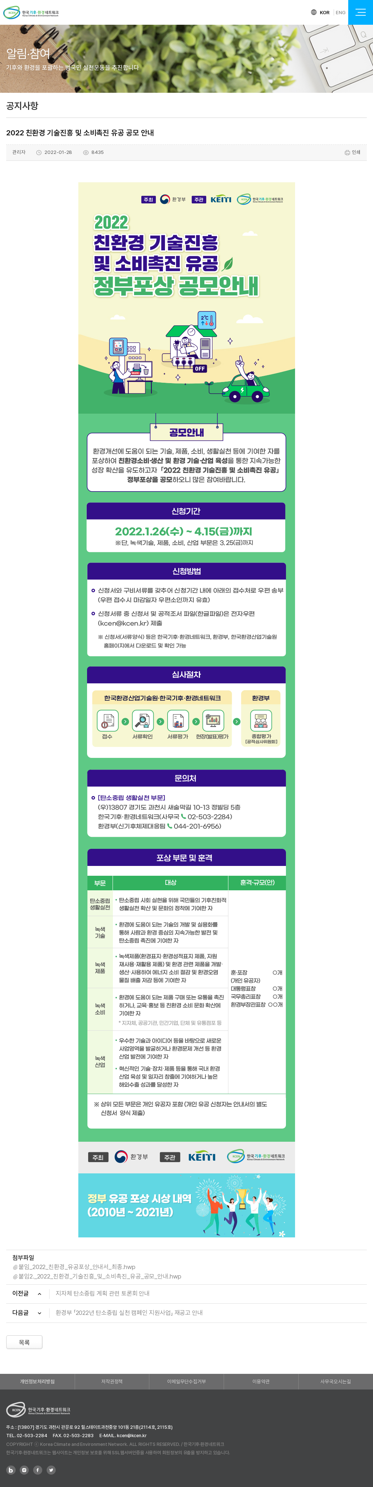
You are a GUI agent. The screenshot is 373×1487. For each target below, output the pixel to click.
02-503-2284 (32, 1435)
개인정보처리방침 (37, 1381)
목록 (24, 1342)
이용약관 (261, 1381)
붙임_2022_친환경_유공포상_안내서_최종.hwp (77, 1267)
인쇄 (352, 152)
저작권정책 (112, 1381)
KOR (325, 12)
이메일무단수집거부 (186, 1381)
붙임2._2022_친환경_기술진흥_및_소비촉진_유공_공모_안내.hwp (100, 1276)
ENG (341, 12)
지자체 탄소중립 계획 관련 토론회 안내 (103, 1293)
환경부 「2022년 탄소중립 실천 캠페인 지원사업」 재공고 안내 (129, 1312)
